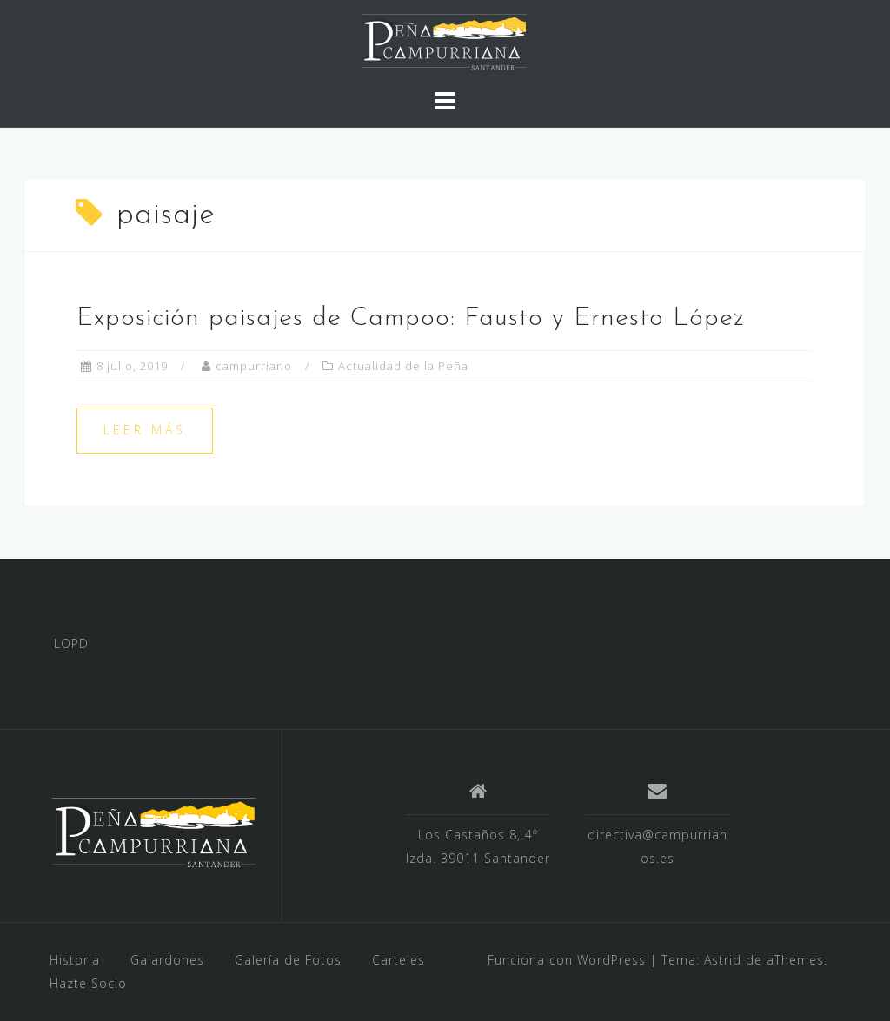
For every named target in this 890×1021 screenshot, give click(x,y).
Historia (75, 959)
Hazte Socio (88, 983)
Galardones (167, 959)
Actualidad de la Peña (403, 366)
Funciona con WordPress (567, 959)
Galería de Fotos (288, 959)
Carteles (398, 959)
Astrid (722, 959)
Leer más (144, 429)
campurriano (254, 366)
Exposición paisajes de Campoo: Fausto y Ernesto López (410, 318)
